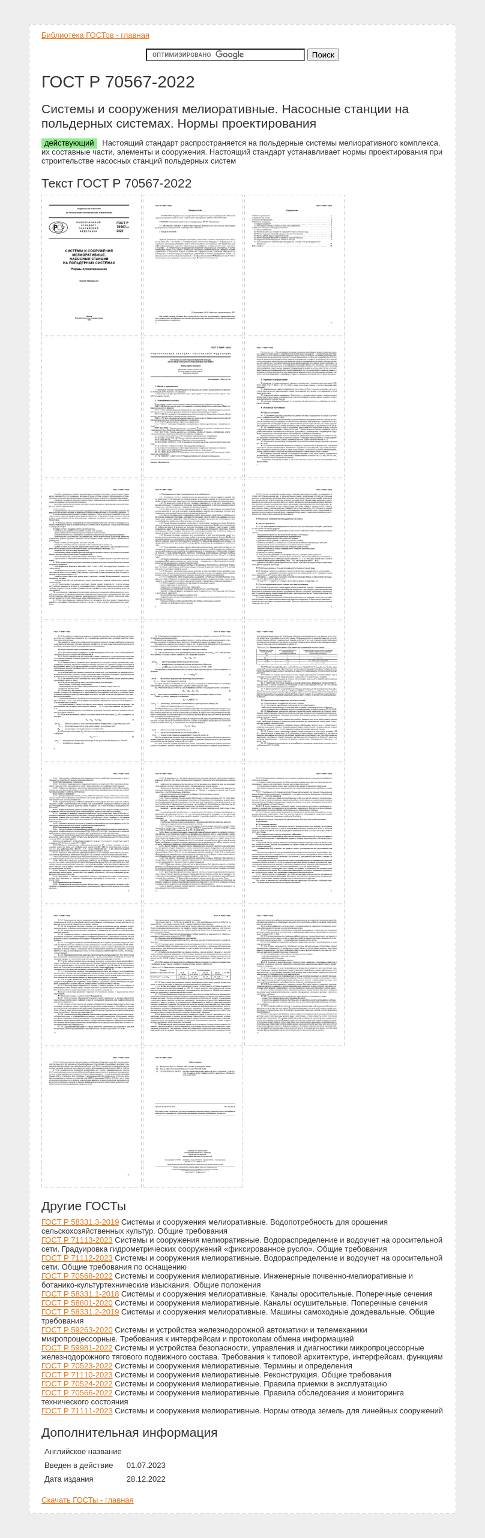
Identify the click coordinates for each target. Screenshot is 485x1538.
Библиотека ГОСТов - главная (95, 35)
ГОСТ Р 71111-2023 (77, 1410)
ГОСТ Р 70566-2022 (77, 1392)
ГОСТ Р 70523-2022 (77, 1365)
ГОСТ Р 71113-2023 (77, 1239)
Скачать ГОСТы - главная (87, 1499)
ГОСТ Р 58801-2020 (77, 1302)
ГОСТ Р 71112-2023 (77, 1257)
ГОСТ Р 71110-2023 (77, 1374)
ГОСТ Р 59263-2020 (77, 1329)
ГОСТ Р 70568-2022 (77, 1275)
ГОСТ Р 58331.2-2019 (80, 1311)
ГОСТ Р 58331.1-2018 (80, 1293)
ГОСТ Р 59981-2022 (77, 1347)
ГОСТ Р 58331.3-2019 (80, 1221)
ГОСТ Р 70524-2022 (77, 1383)
